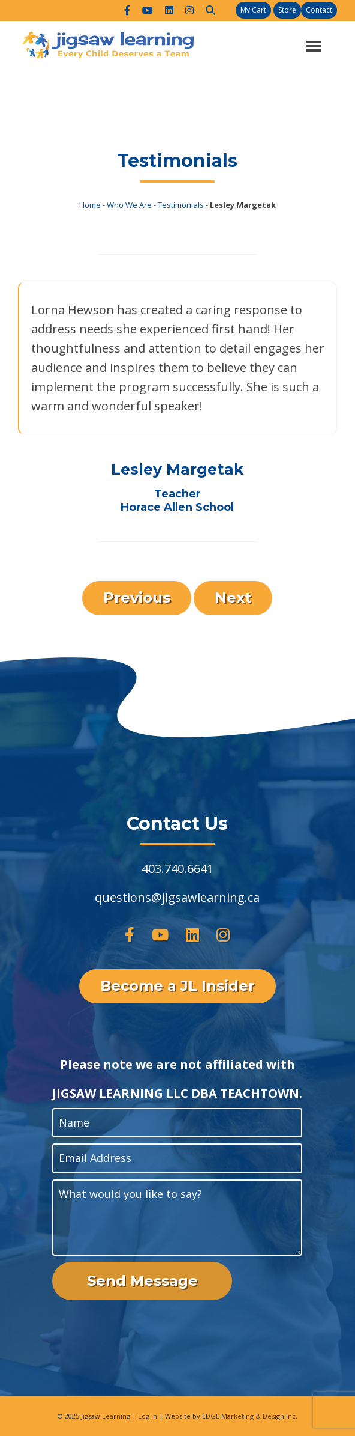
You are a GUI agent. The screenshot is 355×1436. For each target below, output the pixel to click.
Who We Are (129, 204)
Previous (136, 597)
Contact (319, 10)
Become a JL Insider (177, 985)
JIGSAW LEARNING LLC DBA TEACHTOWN (175, 1093)
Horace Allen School (177, 507)
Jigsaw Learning (105, 1415)
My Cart (253, 10)
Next (233, 597)
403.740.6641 (177, 868)
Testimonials (181, 204)
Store (287, 10)
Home (90, 204)
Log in (147, 1415)
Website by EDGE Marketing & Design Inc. (231, 1415)
